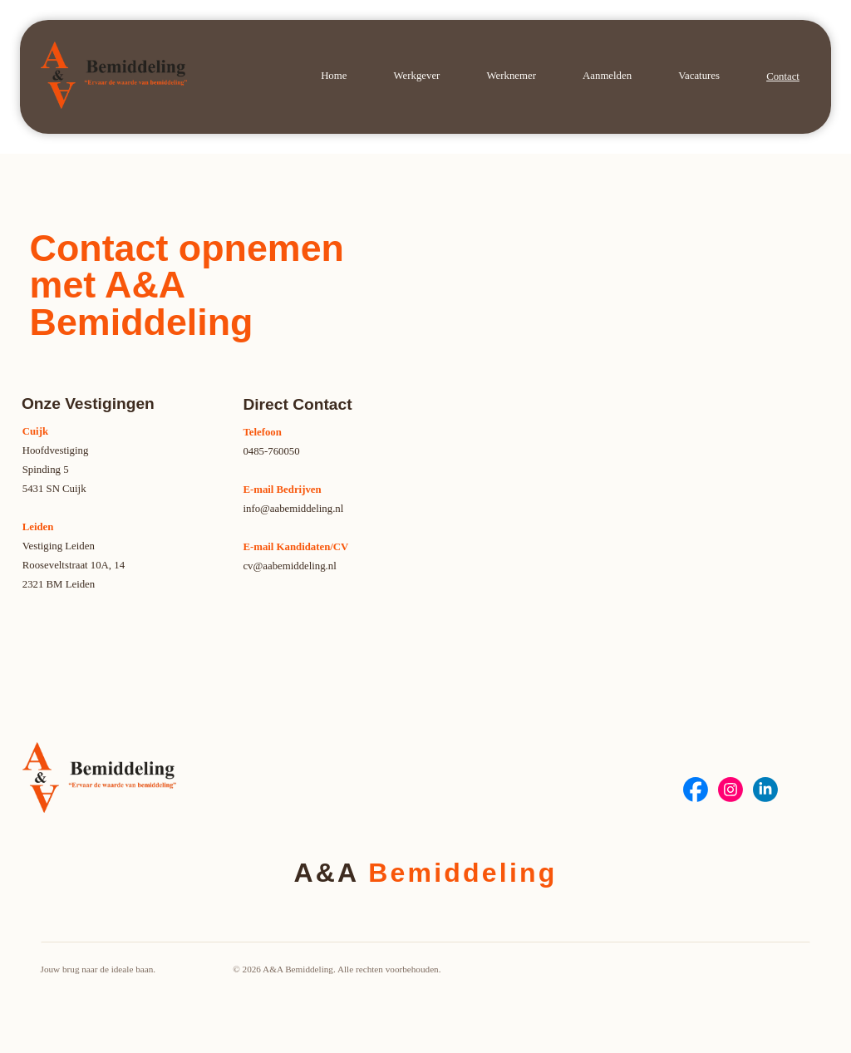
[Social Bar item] (695, 789)
